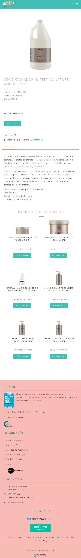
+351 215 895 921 (15, 494)
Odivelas (66, 537)
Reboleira (37, 540)
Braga (45, 540)
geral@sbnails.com (16, 502)
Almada (19, 537)
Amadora (37, 537)
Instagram (23, 140)
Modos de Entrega (13, 445)
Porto (73, 537)
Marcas (8, 464)
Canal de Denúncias (15, 417)
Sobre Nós (11, 412)
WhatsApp (37, 140)
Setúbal (28, 537)
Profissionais (25, 412)
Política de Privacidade (15, 440)
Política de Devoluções (15, 454)
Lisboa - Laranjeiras (52, 537)
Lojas (52, 412)
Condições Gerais (13, 459)
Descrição (9, 146)
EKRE (14, 99)
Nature (19, 95)
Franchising (40, 412)
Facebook (9, 140)
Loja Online (10, 537)
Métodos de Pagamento (16, 450)
